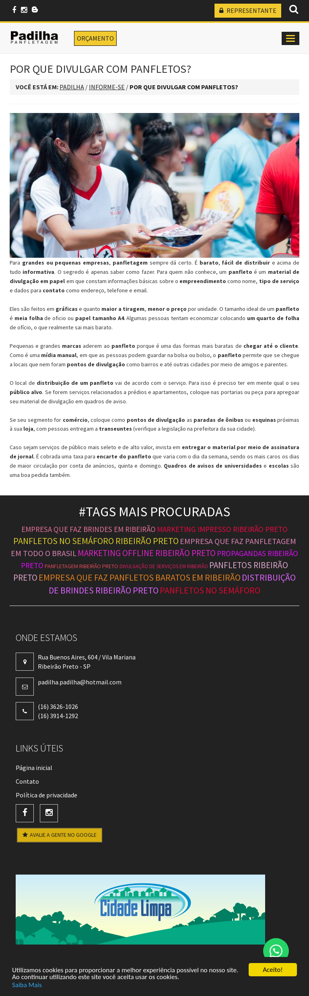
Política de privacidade (46, 795)
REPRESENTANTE (247, 10)
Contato (27, 781)
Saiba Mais (27, 985)
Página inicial (34, 768)
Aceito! (272, 970)
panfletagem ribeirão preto (81, 566)
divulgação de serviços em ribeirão (163, 566)
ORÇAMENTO (95, 38)
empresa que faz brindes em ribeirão (88, 529)
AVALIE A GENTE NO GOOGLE (60, 834)
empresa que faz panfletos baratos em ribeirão (140, 577)
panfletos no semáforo (210, 590)
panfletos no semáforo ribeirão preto (96, 540)
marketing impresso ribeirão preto (222, 529)
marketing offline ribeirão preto (147, 553)
